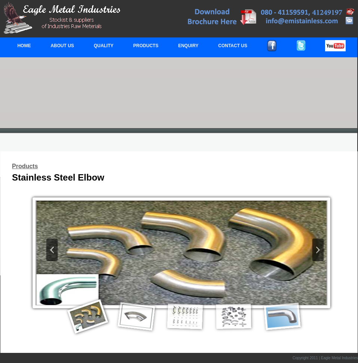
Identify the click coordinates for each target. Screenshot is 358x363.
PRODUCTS (145, 45)
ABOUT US (62, 45)
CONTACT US (232, 45)
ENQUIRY (188, 45)
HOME (24, 45)
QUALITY (104, 45)
